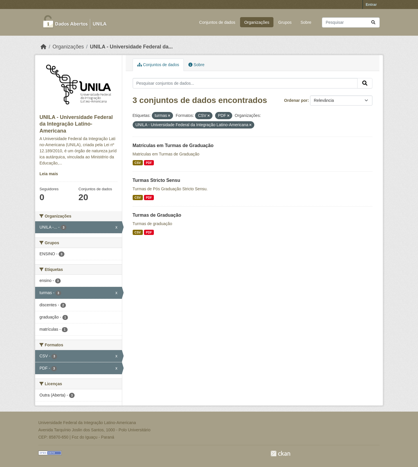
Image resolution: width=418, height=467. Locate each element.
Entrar (371, 4)
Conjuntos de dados (217, 22)
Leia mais (48, 173)
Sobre (305, 22)
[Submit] (373, 22)
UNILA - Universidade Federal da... (131, 47)
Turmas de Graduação (157, 215)
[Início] (43, 47)
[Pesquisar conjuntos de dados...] (351, 22)
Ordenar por (296, 100)
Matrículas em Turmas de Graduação (173, 145)
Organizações (256, 22)
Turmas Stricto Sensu (156, 180)
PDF (149, 162)
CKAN (280, 453)
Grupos (285, 22)
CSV (137, 162)
